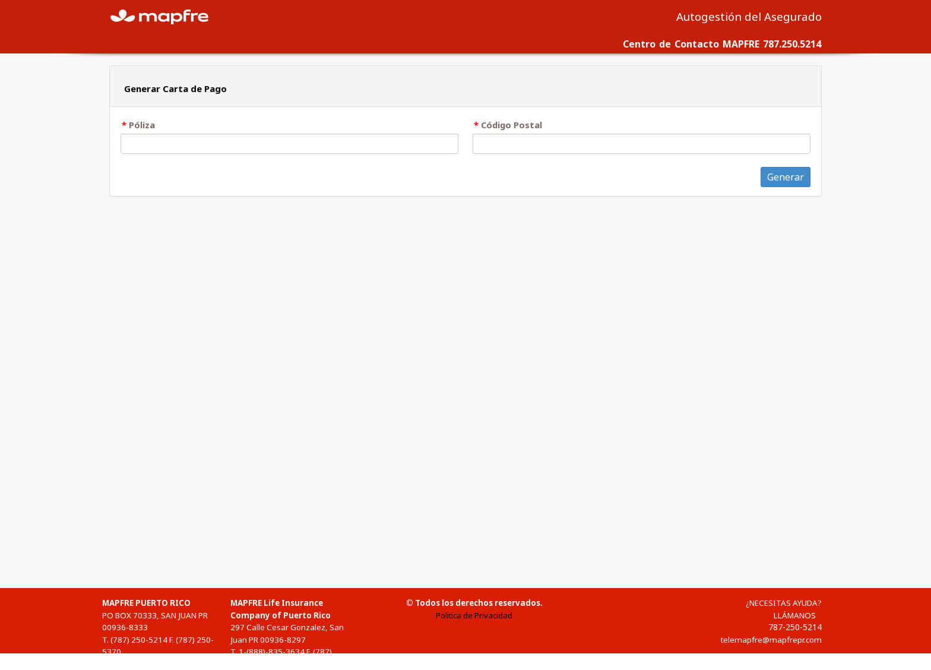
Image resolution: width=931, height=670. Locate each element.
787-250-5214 (795, 627)
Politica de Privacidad (474, 615)
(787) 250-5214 (138, 639)
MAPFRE (166, 16)
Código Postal (511, 125)
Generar (785, 177)
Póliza (142, 125)
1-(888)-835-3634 (272, 651)
